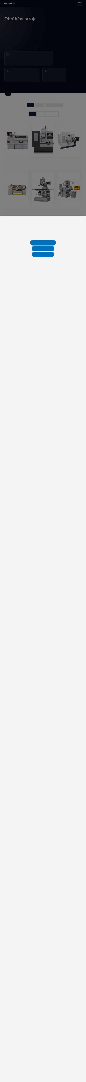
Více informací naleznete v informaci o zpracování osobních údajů (43, 236)
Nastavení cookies (43, 248)
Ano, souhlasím (43, 254)
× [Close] (79, 221)
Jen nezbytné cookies (43, 243)
